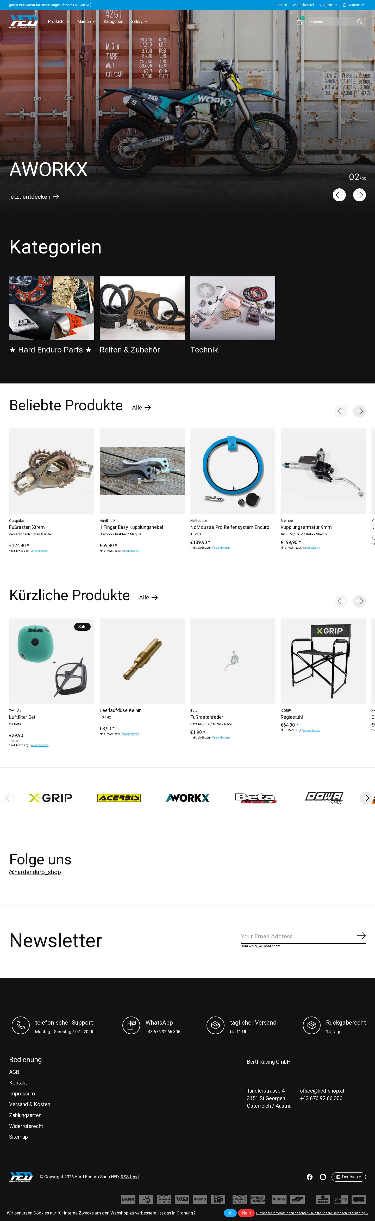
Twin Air (15, 710)
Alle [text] (141, 409)
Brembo (287, 520)
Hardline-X (107, 520)
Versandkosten (39, 551)
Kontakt (18, 1083)
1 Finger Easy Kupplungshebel (131, 527)
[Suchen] (333, 21)
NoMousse (198, 520)
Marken (88, 21)
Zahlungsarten (25, 1115)
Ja (230, 1213)
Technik (204, 350)
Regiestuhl (292, 717)
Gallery (145, 21)
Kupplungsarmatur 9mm (306, 527)
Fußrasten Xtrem (27, 527)
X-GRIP (286, 710)
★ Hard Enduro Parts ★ (50, 350)
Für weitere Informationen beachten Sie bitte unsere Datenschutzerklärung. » (312, 1213)
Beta (193, 710)
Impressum (22, 1094)
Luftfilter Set (22, 717)
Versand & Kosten (29, 1104)
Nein (246, 1213)
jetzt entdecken (30, 197)
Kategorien (117, 21)
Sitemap (18, 1137)
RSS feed (130, 1177)
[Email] (303, 936)
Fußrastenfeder (206, 717)
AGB (14, 1072)
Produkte (59, 21)
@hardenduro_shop (35, 872)
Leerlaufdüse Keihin (121, 710)
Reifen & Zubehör (130, 350)
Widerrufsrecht (26, 1126)
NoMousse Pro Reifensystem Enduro (230, 527)
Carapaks (16, 520)
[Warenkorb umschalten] (292, 21)
